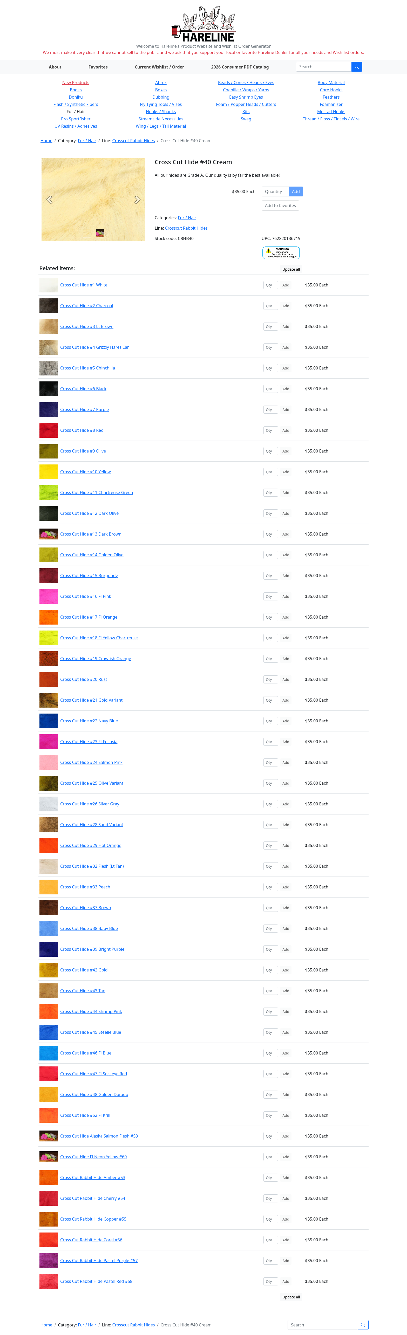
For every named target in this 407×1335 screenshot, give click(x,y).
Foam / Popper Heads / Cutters (246, 104)
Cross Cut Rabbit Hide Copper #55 (93, 1219)
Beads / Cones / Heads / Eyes (246, 82)
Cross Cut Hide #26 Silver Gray (89, 804)
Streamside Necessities (161, 119)
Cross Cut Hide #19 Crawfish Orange (95, 658)
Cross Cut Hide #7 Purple (84, 409)
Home (46, 140)
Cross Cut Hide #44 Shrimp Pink (91, 1011)
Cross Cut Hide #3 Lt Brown (86, 326)
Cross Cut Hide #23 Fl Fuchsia (88, 741)
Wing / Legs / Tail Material (161, 126)
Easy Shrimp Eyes (246, 97)
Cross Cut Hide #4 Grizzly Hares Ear (94, 347)
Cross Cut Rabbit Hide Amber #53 (92, 1177)
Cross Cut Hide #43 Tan (82, 991)
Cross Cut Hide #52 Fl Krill (85, 1115)
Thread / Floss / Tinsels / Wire (331, 119)
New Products (75, 82)
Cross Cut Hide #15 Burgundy (89, 575)
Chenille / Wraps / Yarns (246, 90)
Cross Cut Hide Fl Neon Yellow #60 (93, 1157)
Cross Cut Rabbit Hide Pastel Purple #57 (99, 1260)
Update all (291, 269)
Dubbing (160, 97)
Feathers (331, 97)
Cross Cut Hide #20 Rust (83, 679)
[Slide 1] (100, 233)
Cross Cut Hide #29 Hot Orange (90, 845)
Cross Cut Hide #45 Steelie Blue (90, 1032)
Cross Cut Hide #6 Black (83, 389)
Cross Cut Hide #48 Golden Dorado (94, 1094)
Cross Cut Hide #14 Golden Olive (92, 555)
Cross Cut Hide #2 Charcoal (86, 306)
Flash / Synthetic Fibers (75, 104)
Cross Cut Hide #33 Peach (85, 887)
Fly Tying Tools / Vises (161, 104)
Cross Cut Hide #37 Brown (85, 907)
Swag (246, 119)
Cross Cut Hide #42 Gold (84, 970)
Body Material (331, 82)
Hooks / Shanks (161, 111)
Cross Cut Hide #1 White (83, 285)
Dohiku (76, 97)
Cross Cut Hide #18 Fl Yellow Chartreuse (99, 638)
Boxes (161, 90)
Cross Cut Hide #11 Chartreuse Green (96, 492)
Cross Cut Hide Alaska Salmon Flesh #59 (99, 1136)
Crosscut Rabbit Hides (133, 140)
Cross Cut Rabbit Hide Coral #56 (91, 1240)
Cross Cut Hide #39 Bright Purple (92, 949)
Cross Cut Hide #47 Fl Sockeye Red (93, 1074)
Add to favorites (280, 205)
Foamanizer (331, 104)
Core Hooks (331, 90)
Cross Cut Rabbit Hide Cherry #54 (92, 1198)
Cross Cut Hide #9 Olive (83, 451)
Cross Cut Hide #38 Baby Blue (89, 928)
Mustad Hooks (331, 111)
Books (76, 90)
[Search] (324, 67)
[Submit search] (356, 67)
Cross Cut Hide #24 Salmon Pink (91, 762)
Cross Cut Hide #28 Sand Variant (91, 824)
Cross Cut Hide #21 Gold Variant (91, 700)
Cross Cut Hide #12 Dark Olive (89, 513)
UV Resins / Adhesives (76, 126)
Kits (245, 111)
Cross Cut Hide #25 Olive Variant (91, 783)
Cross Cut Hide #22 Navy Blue (89, 721)
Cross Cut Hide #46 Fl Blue (85, 1053)
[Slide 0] (87, 233)
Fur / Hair (87, 140)
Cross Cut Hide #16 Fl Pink (85, 596)
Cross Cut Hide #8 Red (82, 430)
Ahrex (161, 82)
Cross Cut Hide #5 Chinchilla (87, 368)
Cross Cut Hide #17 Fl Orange (88, 617)
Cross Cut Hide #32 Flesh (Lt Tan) (92, 866)
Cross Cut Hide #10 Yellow (85, 472)
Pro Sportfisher (75, 119)
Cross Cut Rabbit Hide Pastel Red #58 (96, 1281)
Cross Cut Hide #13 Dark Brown (90, 534)
